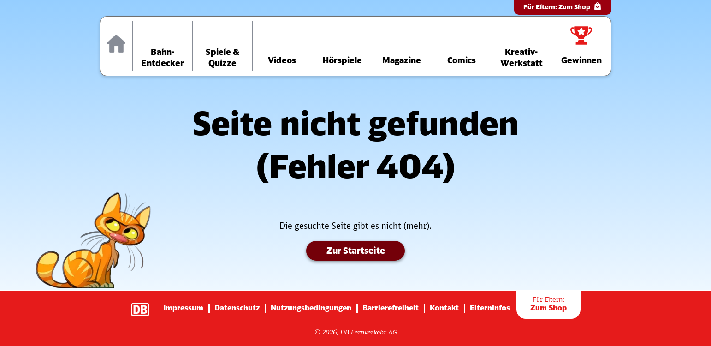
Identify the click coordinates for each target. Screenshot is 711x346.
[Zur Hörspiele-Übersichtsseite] (342, 46)
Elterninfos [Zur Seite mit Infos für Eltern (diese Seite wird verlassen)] (490, 307)
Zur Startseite (355, 251)
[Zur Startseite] (116, 46)
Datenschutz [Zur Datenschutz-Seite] (237, 307)
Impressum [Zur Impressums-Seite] (183, 307)
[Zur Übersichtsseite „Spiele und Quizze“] (222, 46)
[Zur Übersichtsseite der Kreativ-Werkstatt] (521, 46)
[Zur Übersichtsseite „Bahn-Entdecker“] (162, 46)
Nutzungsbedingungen (311, 307)
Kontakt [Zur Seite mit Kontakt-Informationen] (444, 307)
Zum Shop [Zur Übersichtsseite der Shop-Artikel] (548, 304)
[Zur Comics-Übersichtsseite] (462, 46)
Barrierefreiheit (390, 307)
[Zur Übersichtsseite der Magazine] (402, 46)
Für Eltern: (562, 6)
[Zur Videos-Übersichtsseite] (282, 46)
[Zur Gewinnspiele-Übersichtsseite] (581, 46)
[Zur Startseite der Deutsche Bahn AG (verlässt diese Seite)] (145, 304)
